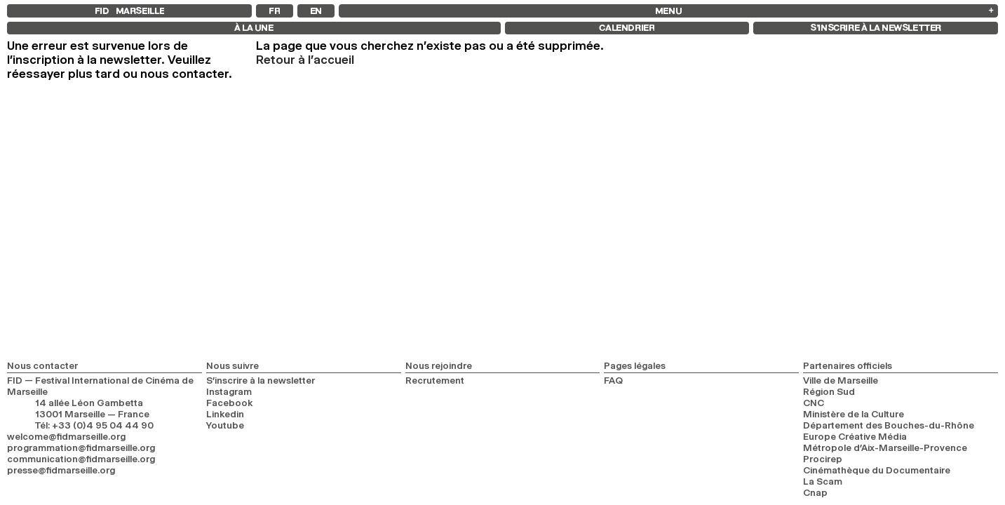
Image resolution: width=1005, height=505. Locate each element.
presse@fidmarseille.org (61, 470)
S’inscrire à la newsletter (260, 380)
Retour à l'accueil (305, 60)
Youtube (225, 425)
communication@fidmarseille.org (81, 458)
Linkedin (225, 413)
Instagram (229, 391)
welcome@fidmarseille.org (66, 436)
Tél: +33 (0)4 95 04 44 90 (94, 425)
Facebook (229, 402)
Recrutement (434, 380)
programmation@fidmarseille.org (81, 447)
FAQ (613, 380)
